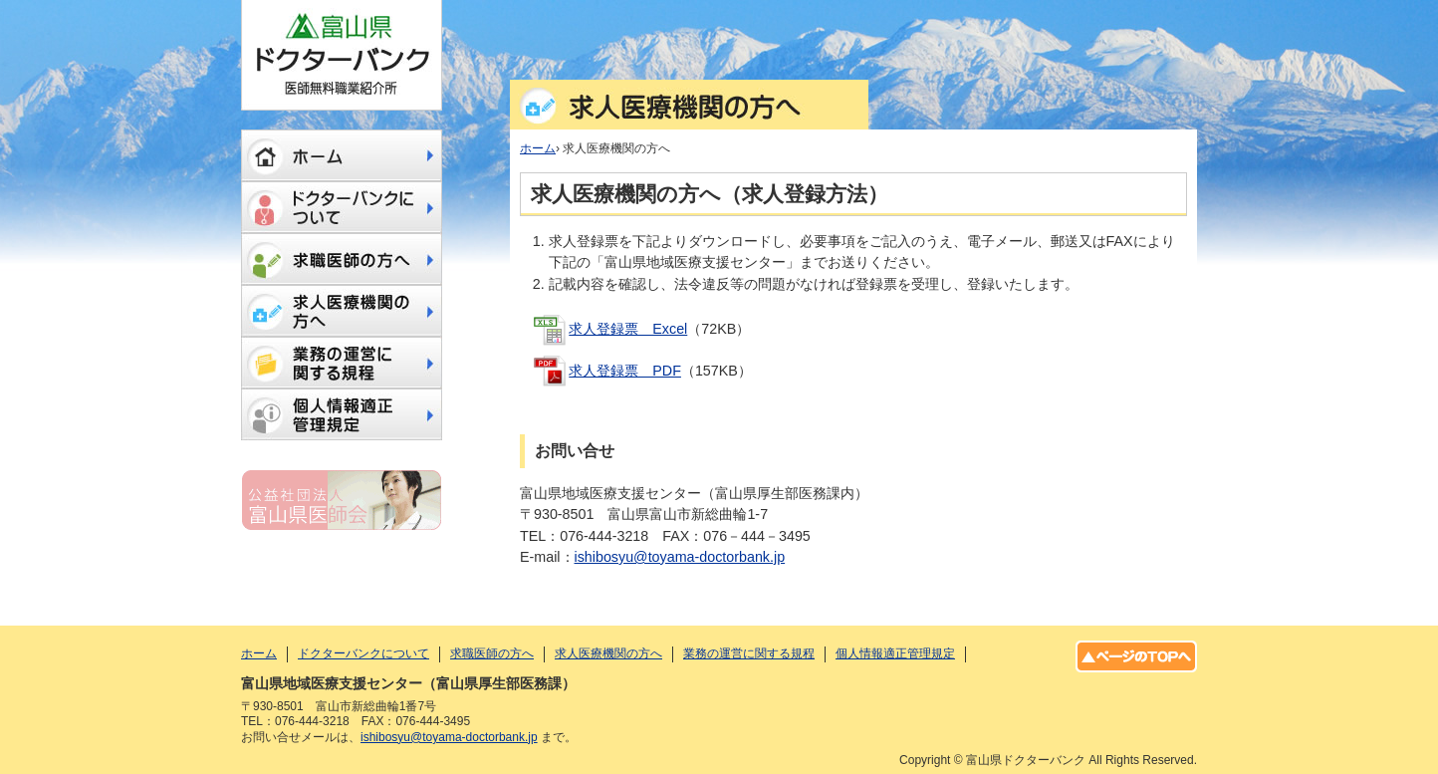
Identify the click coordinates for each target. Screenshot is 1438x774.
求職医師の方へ (341, 259)
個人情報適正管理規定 (341, 414)
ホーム (341, 155)
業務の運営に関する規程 (341, 362)
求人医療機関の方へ (341, 311)
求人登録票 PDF (625, 371)
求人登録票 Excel (628, 329)
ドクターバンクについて (341, 207)
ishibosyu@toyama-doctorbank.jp (680, 557)
